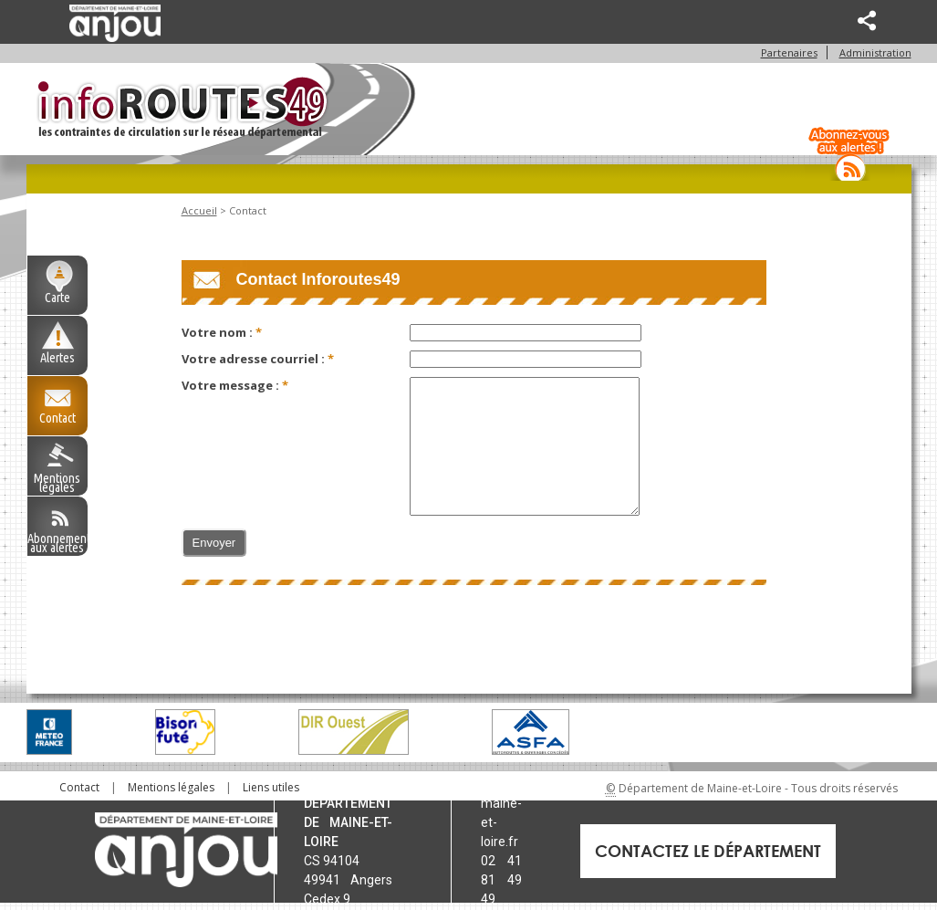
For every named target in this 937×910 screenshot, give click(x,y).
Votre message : (232, 386)
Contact (57, 418)
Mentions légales (57, 482)
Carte (57, 297)
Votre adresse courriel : (255, 359)
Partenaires (789, 53)
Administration (875, 53)
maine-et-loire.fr (501, 823)
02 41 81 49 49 (501, 880)
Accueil (199, 211)
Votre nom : (218, 333)
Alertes (57, 357)
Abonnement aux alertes (57, 542)
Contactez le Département (708, 852)
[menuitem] (79, 788)
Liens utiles (271, 788)
